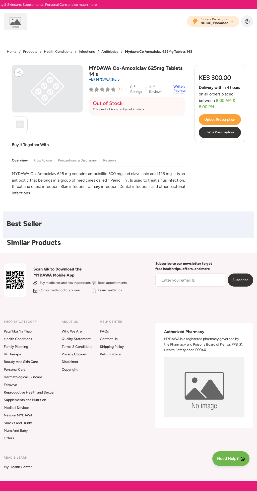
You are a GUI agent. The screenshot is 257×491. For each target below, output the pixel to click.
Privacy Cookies (74, 354)
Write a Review (179, 89)
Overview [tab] (20, 160)
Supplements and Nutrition (25, 400)
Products (30, 51)
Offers (9, 438)
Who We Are (72, 331)
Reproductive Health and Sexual (29, 392)
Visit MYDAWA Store (104, 79)
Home (12, 51)
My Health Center (18, 467)
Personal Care (15, 369)
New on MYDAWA (18, 415)
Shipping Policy (112, 347)
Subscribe (240, 280)
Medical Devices (17, 408)
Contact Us (109, 339)
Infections (87, 51)
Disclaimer (70, 362)
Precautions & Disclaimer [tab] (77, 160)
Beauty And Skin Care (21, 362)
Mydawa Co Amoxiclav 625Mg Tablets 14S (158, 51)
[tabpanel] (98, 183)
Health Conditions (58, 51)
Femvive (10, 385)
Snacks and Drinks (18, 423)
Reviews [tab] (109, 160)
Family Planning (16, 347)
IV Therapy (12, 354)
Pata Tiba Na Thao (18, 331)
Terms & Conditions (77, 347)
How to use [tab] (43, 160)
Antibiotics (109, 51)
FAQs (104, 331)
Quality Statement (76, 339)
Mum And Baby (16, 430)
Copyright (70, 369)
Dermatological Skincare (23, 377)
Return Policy (110, 354)
